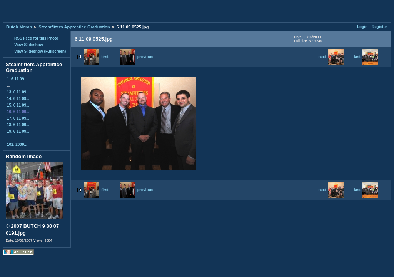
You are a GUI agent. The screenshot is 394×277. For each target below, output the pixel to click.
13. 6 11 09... (18, 92)
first (96, 57)
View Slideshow (28, 45)
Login (362, 27)
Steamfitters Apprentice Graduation (74, 27)
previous (137, 57)
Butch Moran (19, 27)
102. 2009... (17, 144)
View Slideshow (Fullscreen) (40, 51)
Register (379, 27)
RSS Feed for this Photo (36, 38)
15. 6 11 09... (18, 105)
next (331, 57)
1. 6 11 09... (17, 79)
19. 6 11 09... (18, 131)
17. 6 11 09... (18, 118)
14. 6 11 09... (18, 99)
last (366, 57)
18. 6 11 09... (18, 125)
